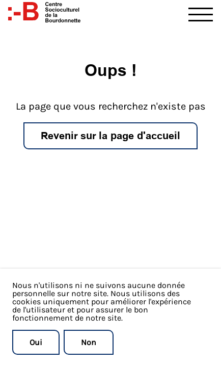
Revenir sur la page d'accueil (110, 135)
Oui (36, 342)
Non (88, 342)
